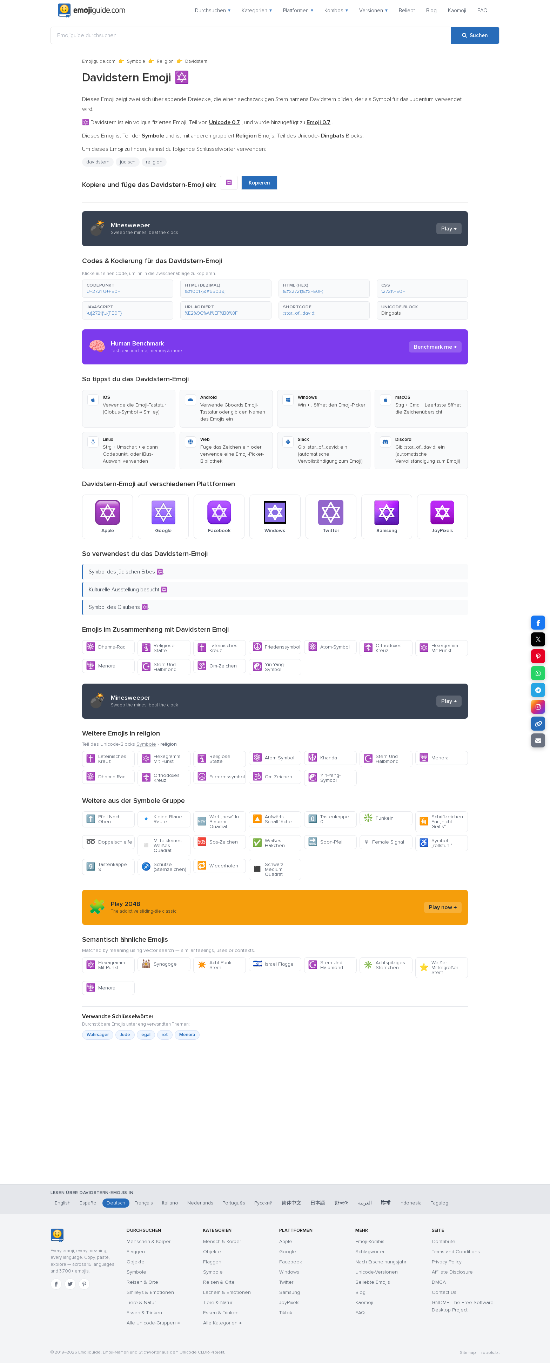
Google (287, 1252)
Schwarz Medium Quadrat (268, 869)
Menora (100, 666)
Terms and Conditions (456, 1252)
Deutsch (116, 1203)
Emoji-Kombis (369, 1241)
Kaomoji (457, 10)
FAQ (482, 10)
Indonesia (411, 1203)
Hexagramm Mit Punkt (438, 648)
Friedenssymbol (276, 647)
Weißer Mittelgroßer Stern (438, 967)
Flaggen (136, 1252)
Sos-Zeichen (217, 842)
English (63, 1203)
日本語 (317, 1203)
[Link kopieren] (538, 724)
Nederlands (200, 1203)
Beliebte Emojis (372, 1282)
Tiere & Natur (141, 1302)
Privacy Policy (447, 1262)
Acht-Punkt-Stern (215, 965)
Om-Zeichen (217, 666)
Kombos (336, 10)
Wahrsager (98, 1035)
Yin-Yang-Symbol (269, 667)
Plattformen (298, 10)
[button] (127, 289)
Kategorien (257, 10)
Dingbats (391, 313)
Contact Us (444, 1292)
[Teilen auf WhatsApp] (538, 673)
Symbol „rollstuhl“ (435, 843)
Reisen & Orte (142, 1282)
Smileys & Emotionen (150, 1292)
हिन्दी (385, 1203)
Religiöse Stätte (158, 648)
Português (233, 1203)
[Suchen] (475, 35)
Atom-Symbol (329, 647)
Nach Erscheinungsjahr (380, 1262)
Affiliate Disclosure (452, 1272)
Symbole (136, 61)
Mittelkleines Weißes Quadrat (161, 845)
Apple (285, 1241)
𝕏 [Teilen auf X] (538, 639)
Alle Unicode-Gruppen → (153, 1323)
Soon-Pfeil (325, 842)
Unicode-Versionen (376, 1272)
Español (89, 1203)
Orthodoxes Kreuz (382, 648)
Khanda (322, 758)
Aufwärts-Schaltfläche (272, 819)
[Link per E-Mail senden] (538, 740)
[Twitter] (70, 1284)
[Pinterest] (84, 1284)
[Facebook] (56, 1284)
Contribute (443, 1241)
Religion (165, 61)
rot (165, 1035)
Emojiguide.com (98, 61)
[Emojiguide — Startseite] (57, 1235)
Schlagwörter (369, 1252)
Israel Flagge (273, 964)
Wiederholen (217, 866)
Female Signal (383, 842)
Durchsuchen (212, 10)
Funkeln (378, 818)
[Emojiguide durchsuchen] (251, 35)
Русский (263, 1203)
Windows (289, 1272)
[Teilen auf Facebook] (538, 623)
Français (143, 1203)
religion (154, 162)
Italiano (170, 1203)
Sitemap (468, 1352)
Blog (431, 10)
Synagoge (159, 964)
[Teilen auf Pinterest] (538, 656)
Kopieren (259, 183)
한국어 (341, 1203)
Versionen (373, 10)
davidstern (97, 162)
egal (145, 1035)
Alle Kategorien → (222, 1323)
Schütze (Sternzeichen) (163, 866)
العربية (365, 1203)
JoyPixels (289, 1302)
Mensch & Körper (222, 1241)
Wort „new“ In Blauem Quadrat (218, 822)
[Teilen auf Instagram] (538, 707)
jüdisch (127, 162)
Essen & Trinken (144, 1313)
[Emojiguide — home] (92, 11)
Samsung (289, 1292)
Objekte (136, 1262)
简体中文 (291, 1203)
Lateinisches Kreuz (217, 648)
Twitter (286, 1282)
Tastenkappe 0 (328, 819)
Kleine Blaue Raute (161, 819)
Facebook (290, 1262)
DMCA (439, 1282)
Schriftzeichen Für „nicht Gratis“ (441, 822)
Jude (125, 1035)
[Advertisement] (275, 1147)
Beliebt (407, 10)
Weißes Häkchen (269, 843)
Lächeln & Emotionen (227, 1292)
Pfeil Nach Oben (103, 819)
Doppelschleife (109, 842)
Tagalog (439, 1203)
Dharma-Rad (106, 647)
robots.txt (490, 1352)
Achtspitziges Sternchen (384, 965)
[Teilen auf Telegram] (538, 690)
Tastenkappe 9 (106, 866)
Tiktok (285, 1313)
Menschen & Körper (148, 1241)
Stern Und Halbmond (158, 667)
